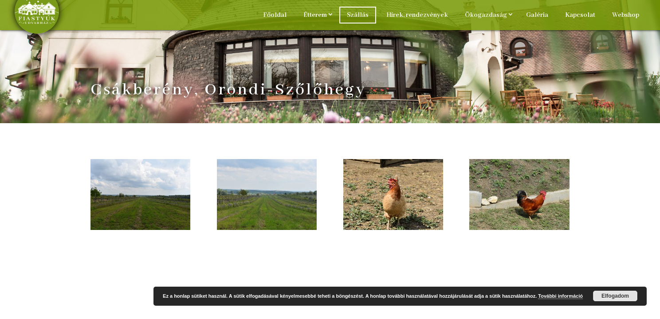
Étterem (315, 15)
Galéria (537, 15)
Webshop (625, 15)
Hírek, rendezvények (417, 15)
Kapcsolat (580, 15)
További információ (560, 296)
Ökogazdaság (486, 15)
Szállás (358, 15)
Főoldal (275, 15)
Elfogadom (615, 296)
